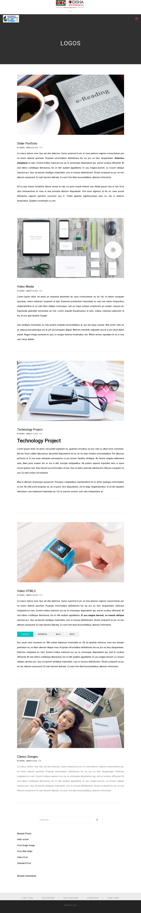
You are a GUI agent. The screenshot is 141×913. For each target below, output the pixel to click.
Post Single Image (26, 845)
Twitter (27, 898)
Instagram (70, 898)
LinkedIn (93, 898)
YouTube (113, 898)
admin (22, 147)
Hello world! (23, 839)
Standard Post (24, 863)
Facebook (48, 898)
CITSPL (74, 905)
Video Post (22, 857)
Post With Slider (25, 851)
